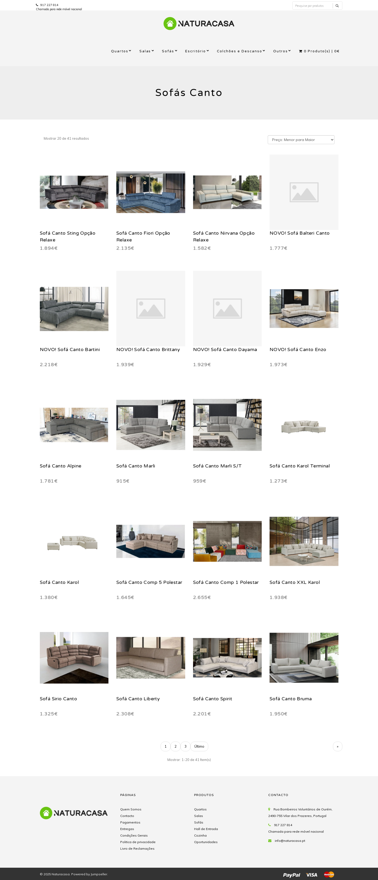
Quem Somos (130, 809)
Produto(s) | (319, 51)
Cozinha (200, 835)
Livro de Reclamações (137, 848)
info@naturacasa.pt (290, 841)
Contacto (127, 816)
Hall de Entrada (206, 829)
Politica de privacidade (138, 842)
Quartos (119, 51)
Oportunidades (206, 842)
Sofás (168, 51)
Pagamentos (130, 822)
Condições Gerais (134, 835)
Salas (145, 51)
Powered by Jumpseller (89, 874)
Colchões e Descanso (239, 51)
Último (199, 746)
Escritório (195, 51)
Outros (280, 51)
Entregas (127, 829)
